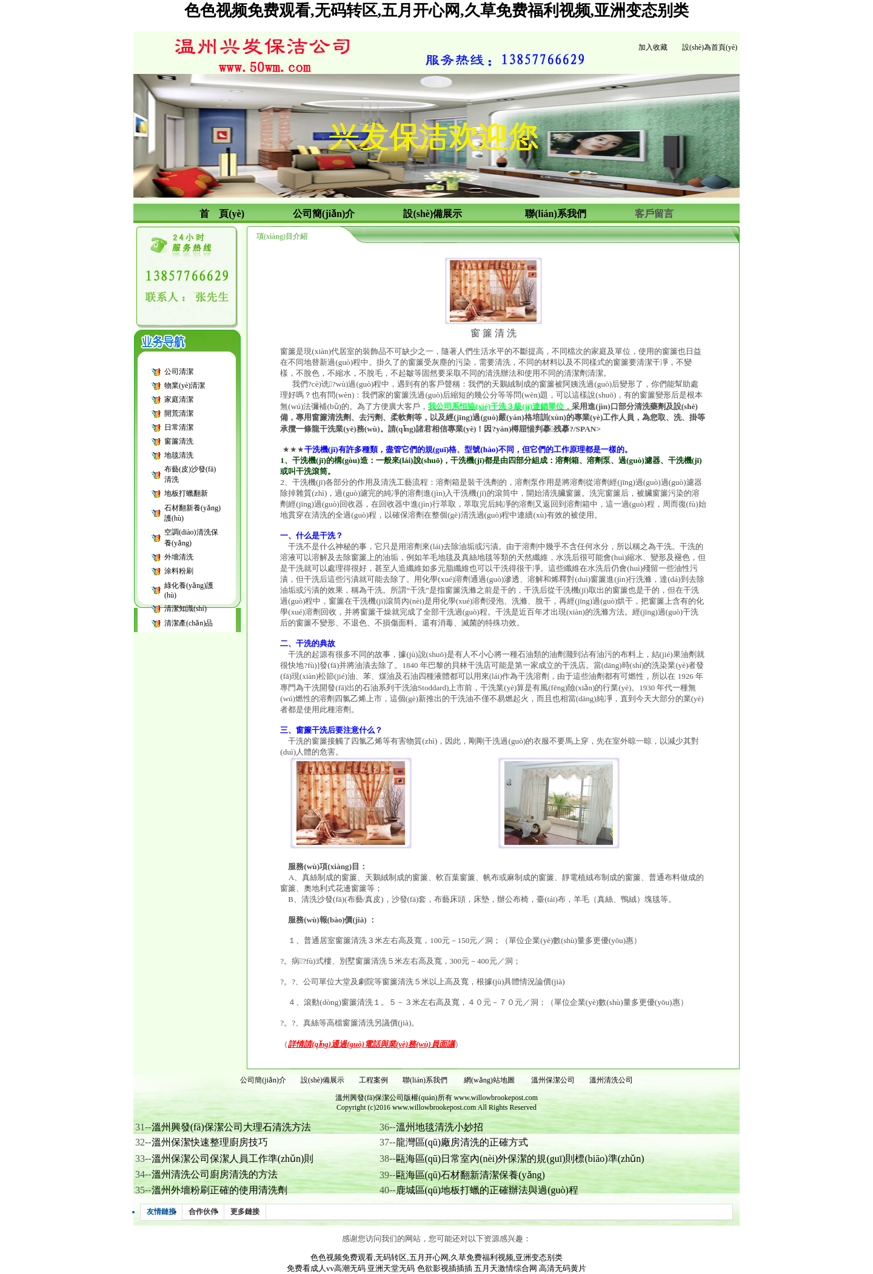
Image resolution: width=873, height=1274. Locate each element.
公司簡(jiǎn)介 (263, 1080)
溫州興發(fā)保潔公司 (369, 1097)
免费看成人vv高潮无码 (326, 1268)
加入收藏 (652, 47)
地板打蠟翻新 (186, 493)
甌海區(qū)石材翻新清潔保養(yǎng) (470, 1175)
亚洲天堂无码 (391, 1268)
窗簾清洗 (178, 441)
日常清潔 (178, 427)
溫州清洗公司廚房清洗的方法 (215, 1174)
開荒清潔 (178, 413)
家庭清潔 (178, 399)
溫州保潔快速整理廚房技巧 (210, 1142)
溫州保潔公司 (553, 1080)
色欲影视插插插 (444, 1268)
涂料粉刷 (178, 571)
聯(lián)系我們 (425, 1080)
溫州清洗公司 (611, 1080)
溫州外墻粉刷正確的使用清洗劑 (219, 1190)
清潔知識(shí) (185, 608)
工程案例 (373, 1080)
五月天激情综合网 (505, 1268)
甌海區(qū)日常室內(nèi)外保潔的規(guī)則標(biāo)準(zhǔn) (520, 1158)
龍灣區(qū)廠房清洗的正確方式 (462, 1142)
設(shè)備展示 (322, 1080)
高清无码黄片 (562, 1268)
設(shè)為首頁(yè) (709, 47)
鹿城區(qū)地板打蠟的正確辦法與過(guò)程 (487, 1190)
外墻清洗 (178, 557)
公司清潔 (178, 371)
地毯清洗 (178, 455)
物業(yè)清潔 (184, 385)
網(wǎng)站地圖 (489, 1080)
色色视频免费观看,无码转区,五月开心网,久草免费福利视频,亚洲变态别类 (436, 10)
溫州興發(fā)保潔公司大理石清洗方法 (231, 1127)
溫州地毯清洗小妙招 (439, 1127)
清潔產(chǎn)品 (188, 623)
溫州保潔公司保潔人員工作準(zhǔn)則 (233, 1158)
